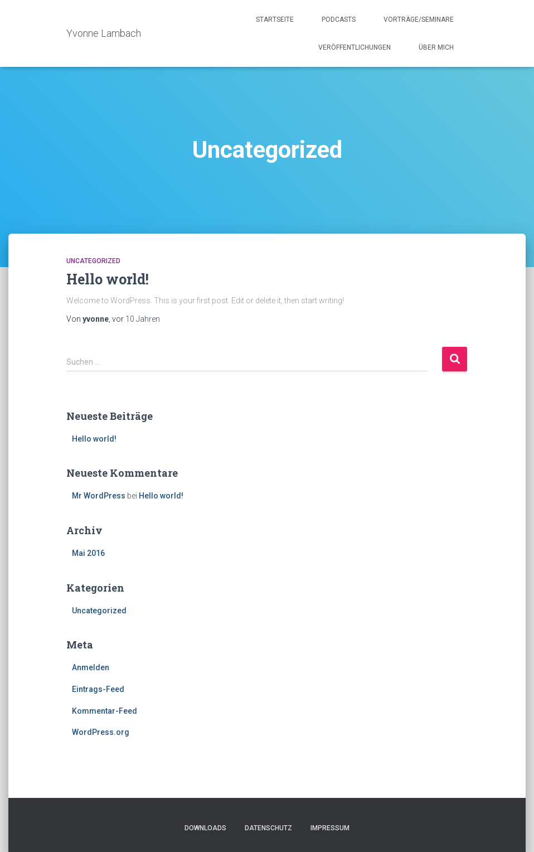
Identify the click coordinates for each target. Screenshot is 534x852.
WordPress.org (100, 732)
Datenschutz (268, 828)
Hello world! (107, 279)
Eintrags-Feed (98, 689)
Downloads (205, 828)
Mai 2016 (88, 553)
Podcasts (339, 19)
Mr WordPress (98, 495)
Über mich (436, 47)
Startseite (275, 19)
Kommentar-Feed (104, 710)
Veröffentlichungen (354, 47)
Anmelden (90, 667)
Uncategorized (93, 261)
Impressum (329, 828)
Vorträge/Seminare (418, 19)
